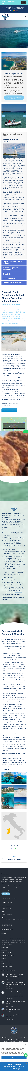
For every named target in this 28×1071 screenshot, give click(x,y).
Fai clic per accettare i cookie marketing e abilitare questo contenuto (14, 426)
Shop (23, 2)
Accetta (14, 1057)
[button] (26, 1044)
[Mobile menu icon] (26, 16)
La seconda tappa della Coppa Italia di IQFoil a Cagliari (15, 1016)
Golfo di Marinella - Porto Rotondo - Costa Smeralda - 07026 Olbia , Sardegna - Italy (13, 8)
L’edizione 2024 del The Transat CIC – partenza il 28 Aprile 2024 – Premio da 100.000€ (15, 984)
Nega (14, 1061)
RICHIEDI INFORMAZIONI (9, 410)
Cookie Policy (12, 898)
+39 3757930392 (14, 6)
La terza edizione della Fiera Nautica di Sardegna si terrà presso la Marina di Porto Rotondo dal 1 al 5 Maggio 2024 (15, 994)
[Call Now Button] (26, 1055)
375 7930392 (18, 592)
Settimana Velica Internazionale (13, 1009)
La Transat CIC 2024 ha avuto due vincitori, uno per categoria (14, 975)
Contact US (17, 1064)
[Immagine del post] (2, 974)
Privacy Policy (4, 898)
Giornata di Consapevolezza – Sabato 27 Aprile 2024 (16, 1002)
